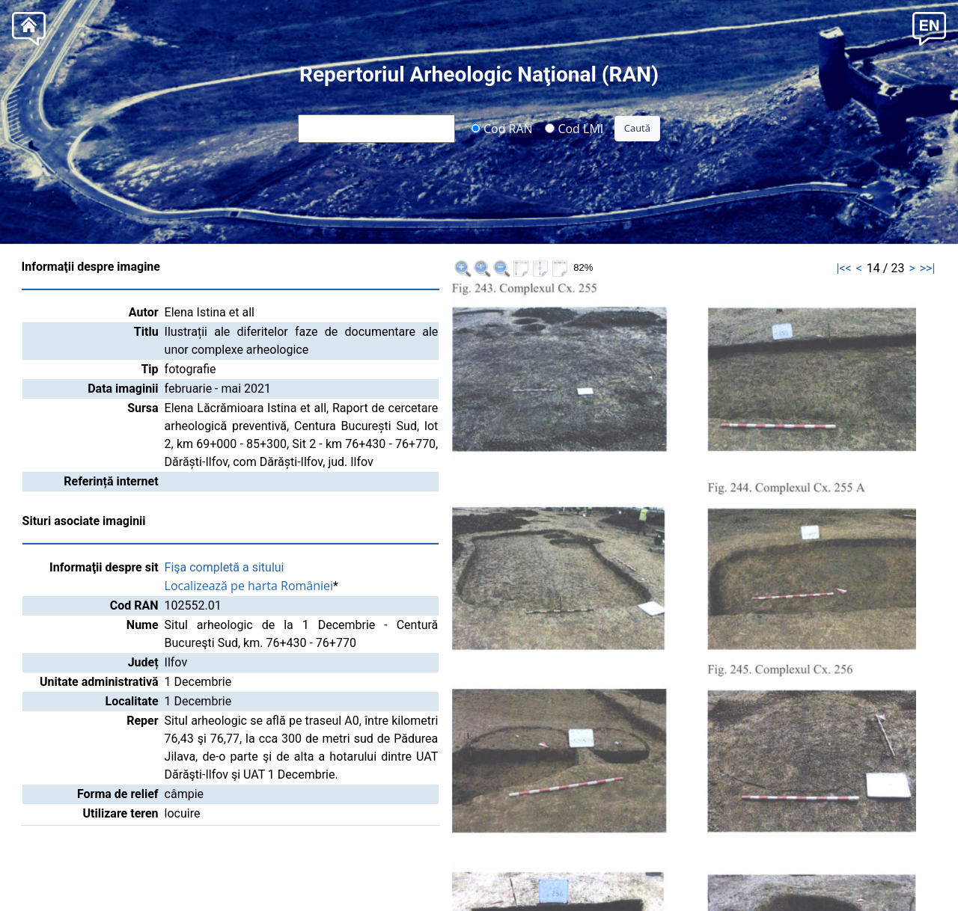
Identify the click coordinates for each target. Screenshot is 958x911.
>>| (928, 268)
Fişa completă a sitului (224, 567)
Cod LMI (574, 128)
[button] (929, 27)
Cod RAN (502, 128)
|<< (844, 268)
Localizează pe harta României (249, 585)
